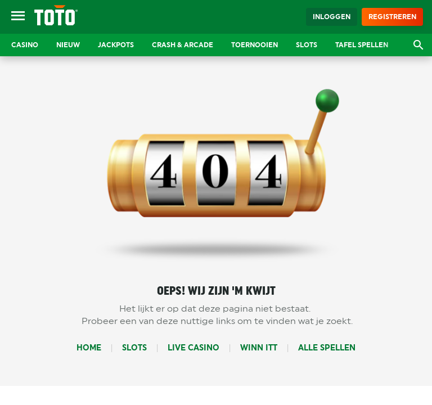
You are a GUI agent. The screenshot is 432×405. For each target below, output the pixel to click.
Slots (134, 347)
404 (216, 173)
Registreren (392, 17)
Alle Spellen (327, 347)
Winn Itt (258, 347)
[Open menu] (18, 17)
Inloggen (331, 17)
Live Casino (193, 347)
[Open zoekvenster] (418, 45)
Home (88, 347)
